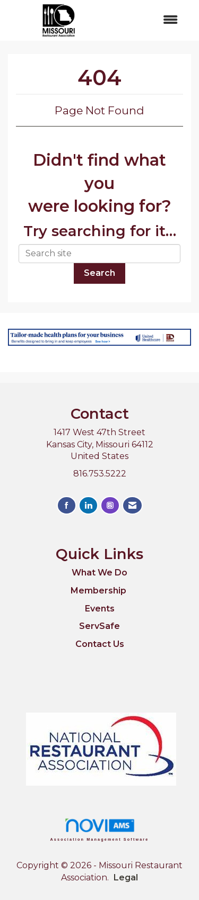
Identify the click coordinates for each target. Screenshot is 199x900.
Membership (98, 591)
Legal (126, 877)
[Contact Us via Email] (132, 505)
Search (99, 273)
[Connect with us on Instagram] (110, 505)
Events (100, 609)
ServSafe (99, 626)
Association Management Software (99, 829)
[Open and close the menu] (149, 20)
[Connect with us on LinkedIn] (88, 505)
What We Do (99, 573)
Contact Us (99, 644)
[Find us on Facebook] (66, 505)
